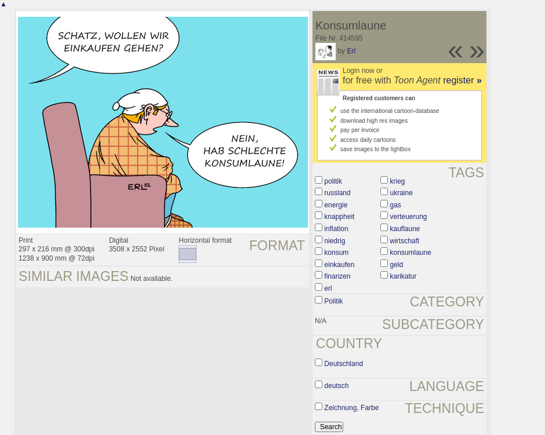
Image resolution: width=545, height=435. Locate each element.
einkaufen (339, 265)
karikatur (403, 276)
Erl (351, 51)
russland (337, 193)
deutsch (336, 386)
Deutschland (343, 364)
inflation (336, 229)
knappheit (339, 217)
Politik (333, 301)
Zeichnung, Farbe (351, 408)
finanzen (337, 276)
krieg (397, 181)
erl (328, 288)
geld (397, 265)
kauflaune (405, 229)
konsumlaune (410, 252)
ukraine (401, 193)
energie (335, 205)
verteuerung (408, 217)
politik (333, 181)
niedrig (334, 241)
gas (395, 205)
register (462, 80)
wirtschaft (405, 241)
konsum (336, 252)
